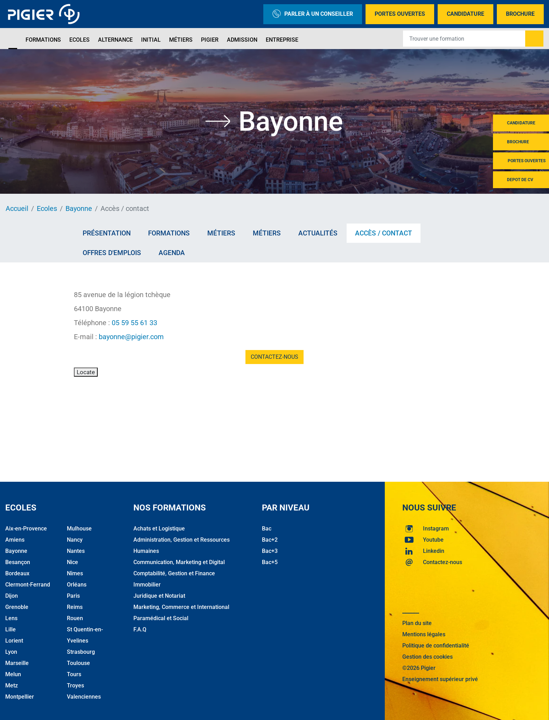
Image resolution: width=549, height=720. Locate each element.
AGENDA (172, 253)
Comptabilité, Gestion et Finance (174, 573)
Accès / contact (383, 233)
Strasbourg (81, 652)
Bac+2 (270, 539)
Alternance (115, 39)
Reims (75, 607)
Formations (43, 39)
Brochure (520, 14)
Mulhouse (79, 528)
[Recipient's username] (464, 38)
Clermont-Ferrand (27, 584)
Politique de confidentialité (435, 645)
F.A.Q (139, 629)
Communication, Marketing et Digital (179, 562)
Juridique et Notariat (159, 595)
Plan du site (417, 623)
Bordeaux (17, 573)
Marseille (17, 663)
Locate (86, 372)
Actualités (318, 233)
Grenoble (16, 607)
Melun (13, 674)
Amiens (15, 539)
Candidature (465, 14)
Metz (11, 685)
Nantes (76, 551)
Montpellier (19, 696)
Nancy (75, 539)
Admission (242, 39)
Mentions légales (423, 634)
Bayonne (78, 208)
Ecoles (79, 39)
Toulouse (78, 663)
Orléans (76, 584)
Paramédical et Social (160, 618)
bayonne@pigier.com (131, 336)
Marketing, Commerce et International (181, 607)
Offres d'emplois (112, 253)
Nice (72, 562)
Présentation (107, 233)
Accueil (17, 208)
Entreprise (282, 39)
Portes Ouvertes (400, 14)
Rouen (75, 618)
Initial (151, 39)
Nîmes (75, 573)
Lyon (11, 652)
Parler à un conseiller (312, 14)
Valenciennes (84, 696)
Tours (74, 674)
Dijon (11, 595)
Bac (266, 528)
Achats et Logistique (159, 528)
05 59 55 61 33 (134, 322)
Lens (11, 618)
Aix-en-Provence (26, 528)
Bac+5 (270, 562)
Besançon (17, 562)
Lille (10, 629)
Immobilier (147, 584)
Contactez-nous (274, 357)
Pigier (209, 39)
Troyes (75, 685)
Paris (73, 595)
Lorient (14, 640)
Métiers (181, 39)
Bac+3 (270, 551)
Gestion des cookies (427, 656)
